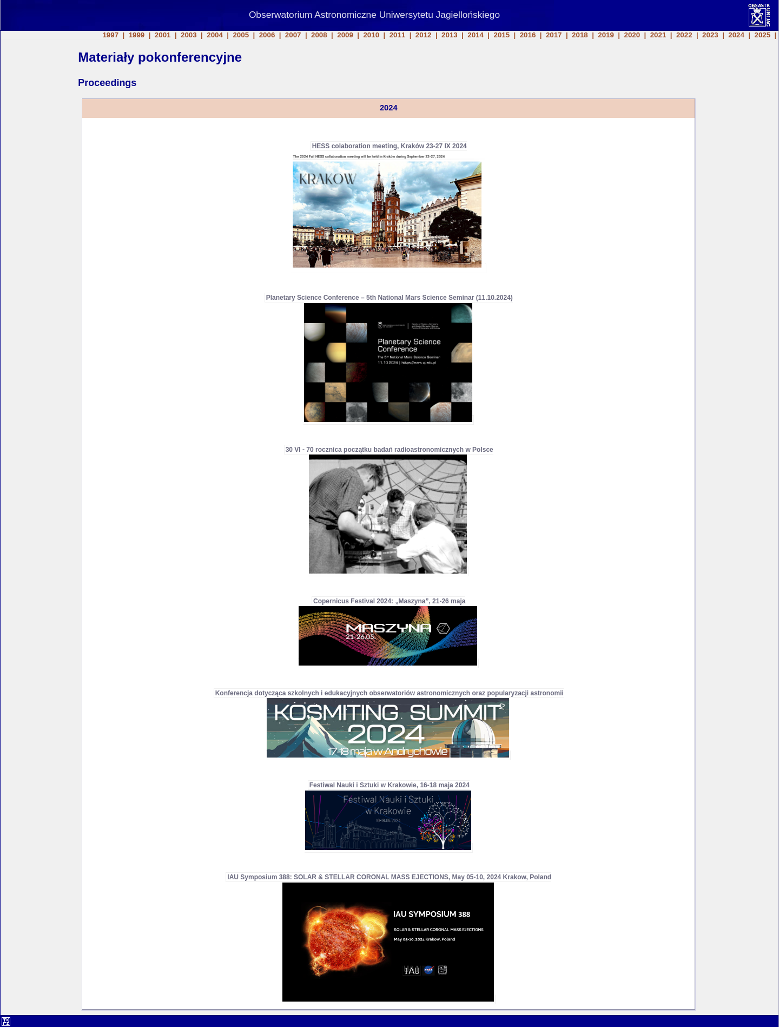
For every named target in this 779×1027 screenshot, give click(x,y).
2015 (501, 35)
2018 (580, 35)
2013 (449, 35)
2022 (684, 35)
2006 (267, 35)
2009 (345, 35)
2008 (319, 35)
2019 (606, 35)
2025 (763, 35)
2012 (423, 35)
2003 (189, 35)
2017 (554, 35)
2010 (371, 35)
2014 (475, 35)
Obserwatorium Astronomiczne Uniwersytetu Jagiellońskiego (374, 14)
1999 (137, 35)
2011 (398, 35)
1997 (110, 35)
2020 (632, 35)
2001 (163, 35)
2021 (658, 35)
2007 (293, 35)
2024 (736, 35)
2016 (528, 35)
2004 (215, 35)
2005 (241, 35)
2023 (710, 35)
